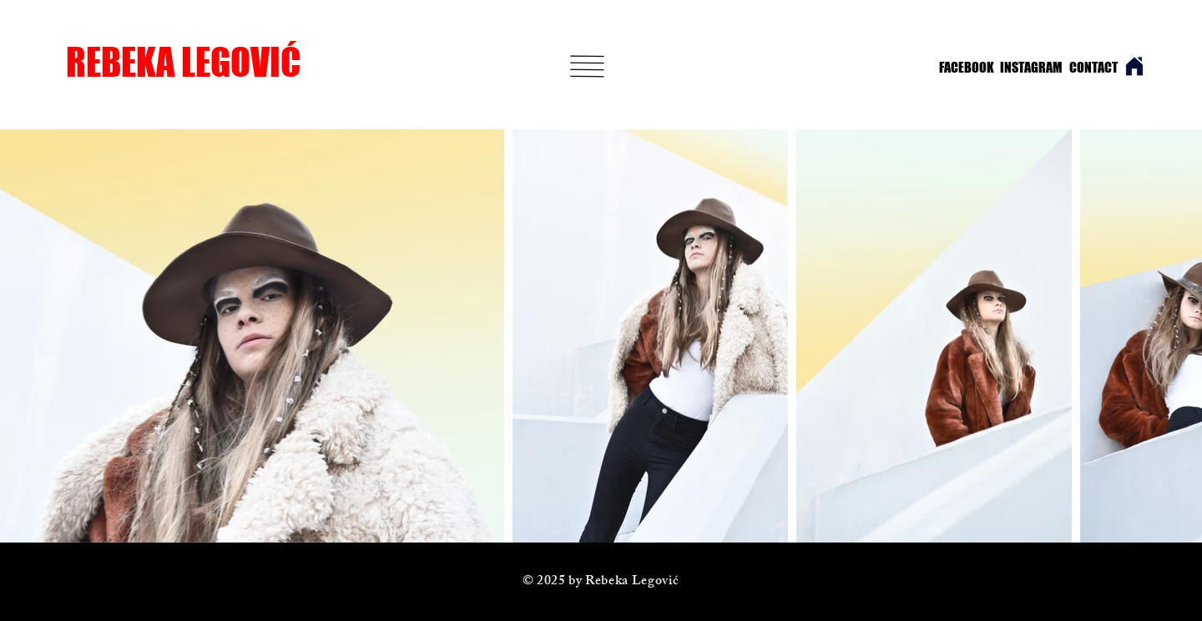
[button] (587, 66)
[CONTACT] (1093, 67)
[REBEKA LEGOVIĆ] (205, 62)
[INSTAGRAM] (1026, 67)
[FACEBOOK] (962, 67)
